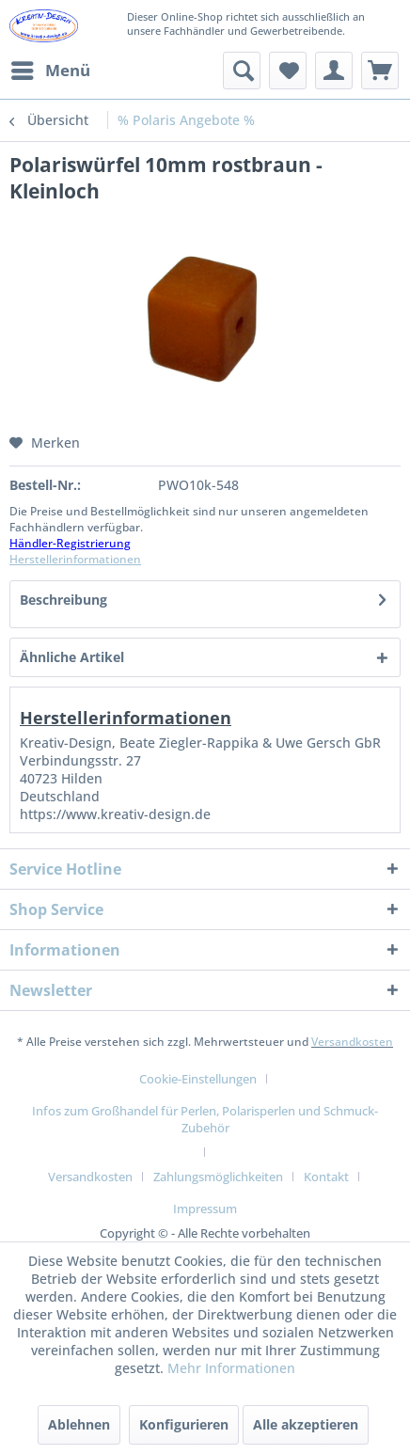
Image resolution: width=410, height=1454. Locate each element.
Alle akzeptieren (305, 1424)
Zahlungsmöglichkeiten (218, 1176)
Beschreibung (63, 599)
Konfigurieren (184, 1424)
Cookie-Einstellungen (198, 1078)
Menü (50, 68)
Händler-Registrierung (70, 543)
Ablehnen (79, 1424)
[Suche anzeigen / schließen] (241, 70)
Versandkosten (352, 1042)
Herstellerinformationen (75, 559)
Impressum (205, 1208)
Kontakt (326, 1176)
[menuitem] (50, 70)
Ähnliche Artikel (72, 657)
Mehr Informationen (231, 1368)
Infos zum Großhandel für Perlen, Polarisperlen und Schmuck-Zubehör (205, 1119)
